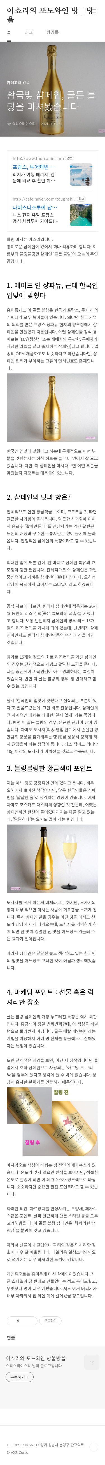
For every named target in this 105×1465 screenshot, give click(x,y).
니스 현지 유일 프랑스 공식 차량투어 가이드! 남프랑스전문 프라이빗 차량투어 (34, 217)
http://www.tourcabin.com (38, 158)
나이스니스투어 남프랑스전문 (35, 207)
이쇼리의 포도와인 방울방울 (50, 11)
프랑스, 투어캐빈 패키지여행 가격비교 (34, 166)
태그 (28, 32)
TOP (93, 1447)
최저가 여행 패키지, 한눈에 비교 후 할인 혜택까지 (34, 177)
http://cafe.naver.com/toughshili (44, 199)
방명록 (52, 32)
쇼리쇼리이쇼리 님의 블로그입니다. (34, 1365)
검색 (81, 11)
